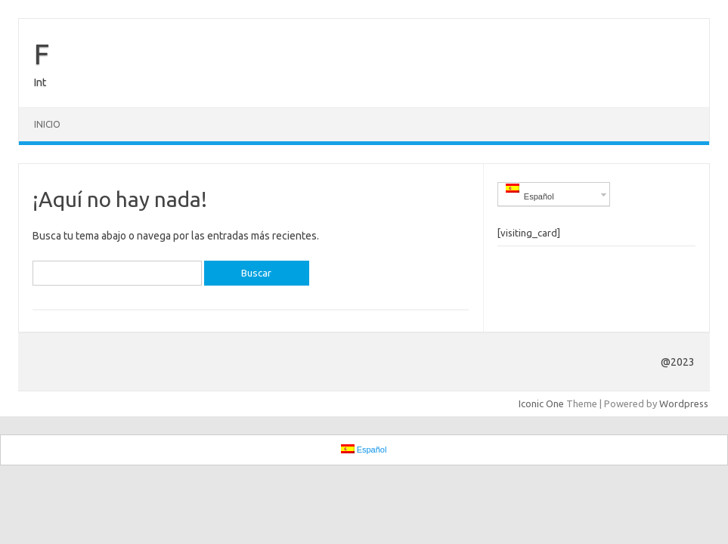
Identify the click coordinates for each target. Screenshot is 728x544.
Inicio (47, 124)
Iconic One (541, 403)
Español (530, 192)
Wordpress (683, 403)
